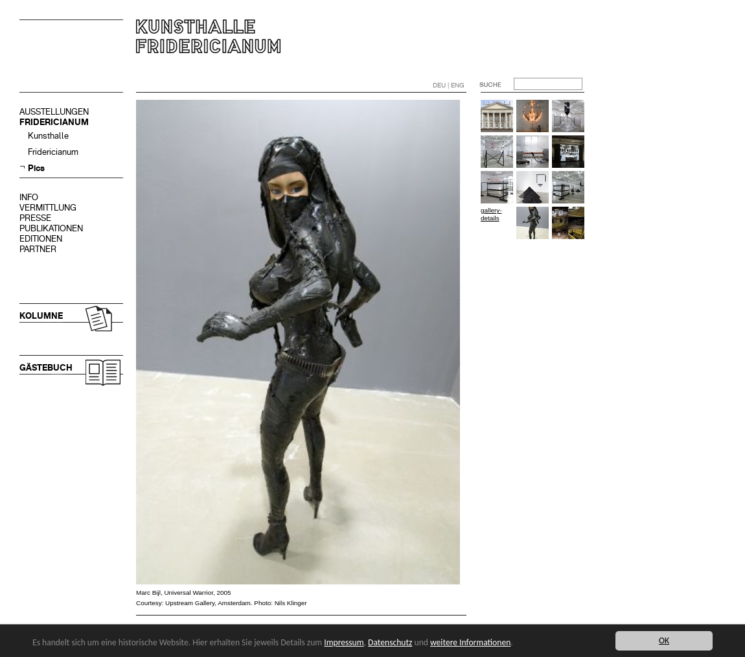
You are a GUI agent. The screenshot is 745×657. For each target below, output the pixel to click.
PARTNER (37, 249)
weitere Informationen (470, 642)
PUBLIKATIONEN (51, 228)
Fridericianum (53, 152)
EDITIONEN (40, 239)
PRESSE (35, 218)
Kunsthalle (48, 136)
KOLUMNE (41, 316)
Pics (36, 168)
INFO (28, 197)
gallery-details (491, 214)
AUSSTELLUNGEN (54, 112)
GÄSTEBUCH (46, 368)
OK (664, 640)
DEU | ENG (448, 85)
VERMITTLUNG (47, 208)
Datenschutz (390, 642)
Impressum (343, 642)
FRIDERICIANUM (54, 122)
